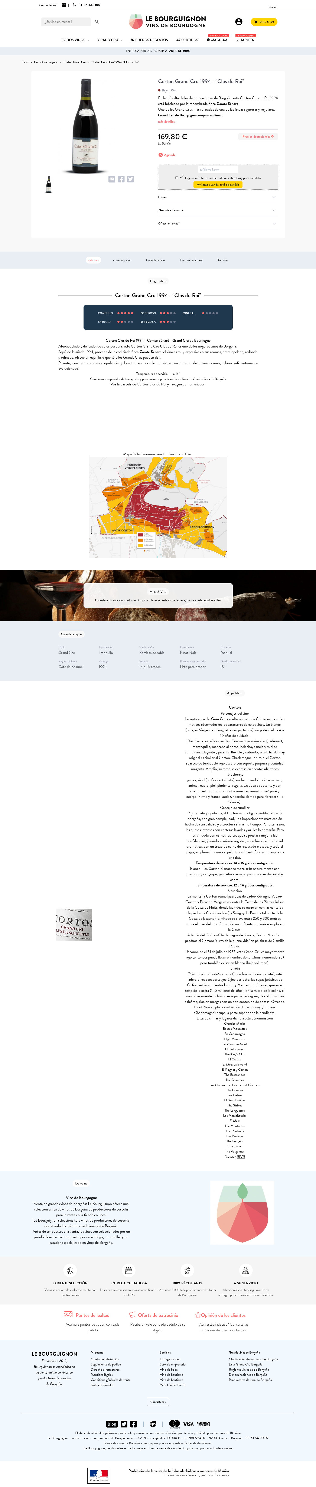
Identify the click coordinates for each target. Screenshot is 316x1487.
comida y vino (122, 260)
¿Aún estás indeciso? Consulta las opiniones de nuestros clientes (223, 1327)
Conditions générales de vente (110, 1379)
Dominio (222, 260)
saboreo (93, 260)
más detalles (166, 121)
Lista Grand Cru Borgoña (246, 1364)
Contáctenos (158, 1402)
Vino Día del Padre (172, 1384)
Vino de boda (169, 1369)
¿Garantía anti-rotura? (218, 210)
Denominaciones (191, 260)
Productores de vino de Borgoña (250, 1379)
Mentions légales (102, 1374)
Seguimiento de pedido (106, 1364)
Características (155, 260)
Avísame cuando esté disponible (218, 184)
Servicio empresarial (173, 1364)
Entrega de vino (170, 1359)
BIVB (241, 1157)
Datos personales (102, 1384)
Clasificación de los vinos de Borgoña (253, 1359)
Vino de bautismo (171, 1374)
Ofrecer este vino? (218, 223)
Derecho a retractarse (105, 1369)
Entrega (218, 197)
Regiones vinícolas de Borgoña (249, 1369)
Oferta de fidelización (105, 1359)
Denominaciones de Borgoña (248, 1374)
